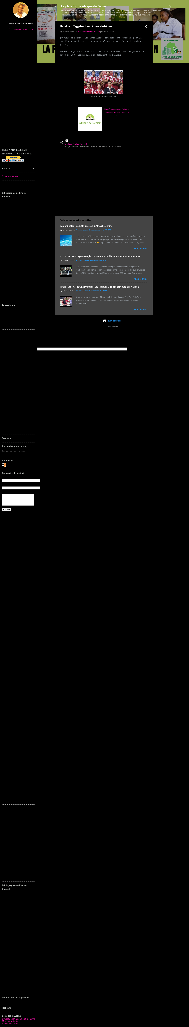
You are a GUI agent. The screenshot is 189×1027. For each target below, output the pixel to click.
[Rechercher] (170, 7)
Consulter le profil (21, 29)
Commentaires (11, 466)
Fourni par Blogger (113, 321)
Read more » (140, 248)
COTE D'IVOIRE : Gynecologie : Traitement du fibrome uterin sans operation (100, 256)
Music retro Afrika (10, 1021)
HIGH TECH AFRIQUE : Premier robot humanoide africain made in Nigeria (99, 287)
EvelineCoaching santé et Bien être (18, 1019)
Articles (8, 464)
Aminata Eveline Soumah (21, 23)
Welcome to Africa (10, 1024)
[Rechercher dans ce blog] (18, 451)
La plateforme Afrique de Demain (84, 6)
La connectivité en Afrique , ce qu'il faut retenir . (86, 226)
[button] (145, 27)
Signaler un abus (10, 176)
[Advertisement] (163, 60)
